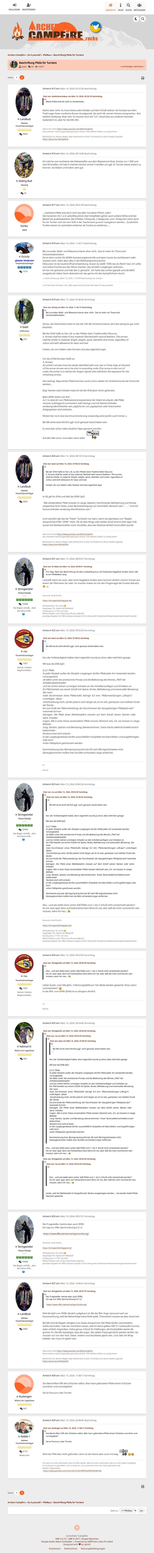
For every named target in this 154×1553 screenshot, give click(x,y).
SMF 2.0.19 (60, 1537)
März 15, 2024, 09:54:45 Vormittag (69, 1021)
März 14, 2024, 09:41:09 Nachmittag (70, 203)
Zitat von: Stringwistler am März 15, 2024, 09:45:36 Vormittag (69, 961)
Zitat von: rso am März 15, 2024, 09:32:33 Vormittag (65, 790)
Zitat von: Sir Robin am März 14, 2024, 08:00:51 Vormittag (67, 565)
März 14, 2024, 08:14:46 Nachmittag (70, 152)
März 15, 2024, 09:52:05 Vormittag (69, 953)
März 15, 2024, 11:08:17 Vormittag (69, 1374)
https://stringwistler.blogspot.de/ (57, 599)
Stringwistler (25, 587)
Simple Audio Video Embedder (56, 1540)
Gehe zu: (114, 1509)
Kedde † (25, 1435)
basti (24, 65)
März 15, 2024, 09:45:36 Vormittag (69, 782)
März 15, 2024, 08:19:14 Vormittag (69, 454)
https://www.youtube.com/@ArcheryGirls (75, 127)
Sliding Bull (25, 179)
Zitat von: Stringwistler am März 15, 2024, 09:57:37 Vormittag (69, 1290)
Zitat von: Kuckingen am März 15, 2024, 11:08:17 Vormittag (68, 1426)
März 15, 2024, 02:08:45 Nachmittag (70, 1418)
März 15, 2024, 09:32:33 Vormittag (69, 629)
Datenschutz (70, 1547)
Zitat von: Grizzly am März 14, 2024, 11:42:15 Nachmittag (67, 306)
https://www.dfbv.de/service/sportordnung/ (66, 1232)
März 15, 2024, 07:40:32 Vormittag (69, 298)
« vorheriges (126, 65)
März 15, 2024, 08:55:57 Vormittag (69, 557)
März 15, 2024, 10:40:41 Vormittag (69, 1282)
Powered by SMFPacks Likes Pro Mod (94, 1540)
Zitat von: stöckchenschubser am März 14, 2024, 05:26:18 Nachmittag (72, 95)
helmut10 (25, 1045)
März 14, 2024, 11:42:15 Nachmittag (70, 241)
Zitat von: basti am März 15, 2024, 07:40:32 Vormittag (66, 462)
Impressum (55, 1547)
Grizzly (25, 255)
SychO (87, 1543)
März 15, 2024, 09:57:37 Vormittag (69, 1214)
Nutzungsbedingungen (93, 1547)
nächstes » (138, 65)
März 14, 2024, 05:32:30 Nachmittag (70, 87)
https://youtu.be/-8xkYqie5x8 (55, 138)
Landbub (25, 117)
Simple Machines (89, 1537)
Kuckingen (25, 1395)
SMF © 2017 (74, 1537)
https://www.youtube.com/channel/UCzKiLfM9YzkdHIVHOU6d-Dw (72, 1469)
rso (25, 650)
